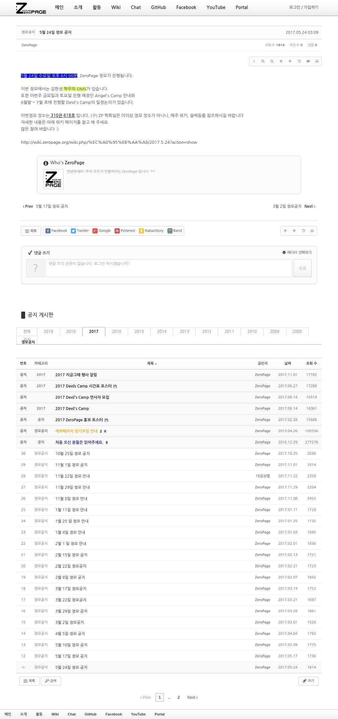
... (169, 697)
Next (192, 697)
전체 (27, 331)
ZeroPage (29, 45)
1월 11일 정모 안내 (71, 510)
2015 (139, 331)
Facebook (114, 714)
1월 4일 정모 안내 (70, 532)
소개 (23, 714)
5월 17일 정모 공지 (71, 656)
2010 (252, 331)
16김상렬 (263, 476)
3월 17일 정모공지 (70, 589)
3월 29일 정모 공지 (71, 611)
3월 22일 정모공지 (70, 600)
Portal (159, 714)
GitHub (91, 714)
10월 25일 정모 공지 (72, 454)
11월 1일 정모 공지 (71, 465)
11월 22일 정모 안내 (72, 476)
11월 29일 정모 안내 (72, 487)
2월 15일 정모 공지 (71, 555)
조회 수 (311, 363)
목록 (30, 231)
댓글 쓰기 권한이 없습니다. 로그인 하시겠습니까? (89, 264)
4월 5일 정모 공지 (70, 634)
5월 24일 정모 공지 (55, 32)
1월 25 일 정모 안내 (72, 521)
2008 (297, 331)
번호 (23, 363)
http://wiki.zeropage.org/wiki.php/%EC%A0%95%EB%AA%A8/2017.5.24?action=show (109, 142)
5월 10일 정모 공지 (71, 645)
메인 (8, 714)
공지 (27, 340)
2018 (71, 331)
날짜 (288, 363)
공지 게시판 (40, 315)
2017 (94, 331)
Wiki (55, 714)
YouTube (138, 714)
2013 (184, 331)
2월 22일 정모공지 (70, 566)
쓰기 (308, 680)
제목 (152, 363)
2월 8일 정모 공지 (70, 577)
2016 (116, 331)
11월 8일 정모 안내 (71, 499)
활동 (39, 714)
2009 (274, 331)
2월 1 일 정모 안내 (70, 544)
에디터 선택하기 (297, 252)
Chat (72, 714)
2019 (48, 331)
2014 (161, 331)
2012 (206, 331)
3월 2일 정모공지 (69, 622)
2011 (229, 331)
